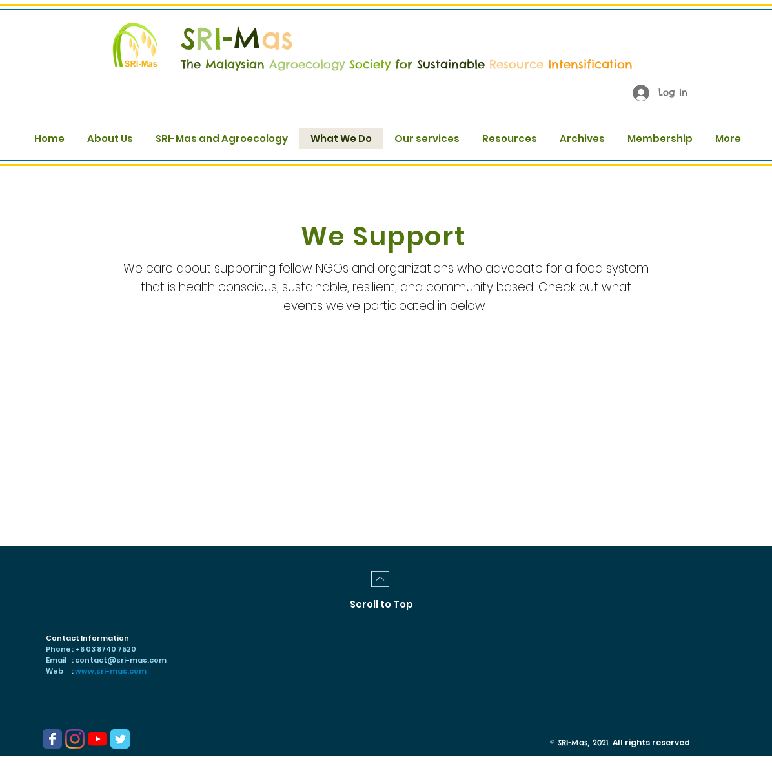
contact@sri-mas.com (121, 660)
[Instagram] (75, 739)
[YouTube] (97, 739)
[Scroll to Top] (381, 604)
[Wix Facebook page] (52, 739)
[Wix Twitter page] (120, 739)
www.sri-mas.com (111, 671)
